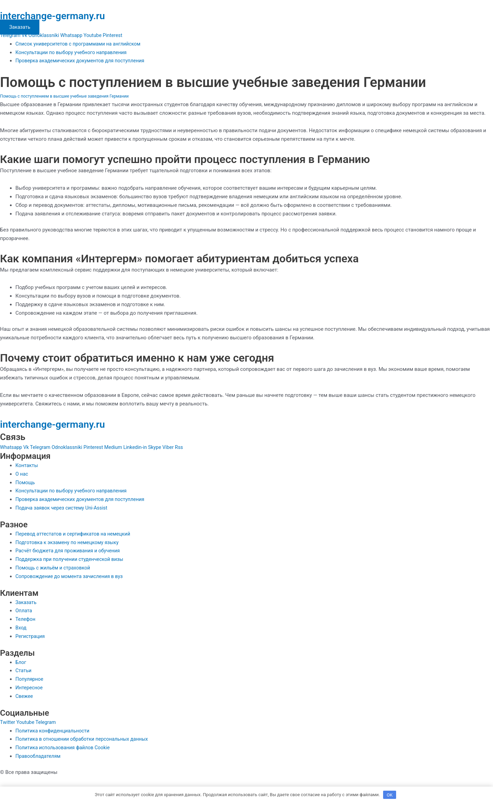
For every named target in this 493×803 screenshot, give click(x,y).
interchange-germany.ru (59, 15)
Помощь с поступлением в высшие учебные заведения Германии (67, 96)
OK (390, 794)
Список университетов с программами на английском (80, 44)
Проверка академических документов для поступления (82, 61)
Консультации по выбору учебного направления (73, 52)
